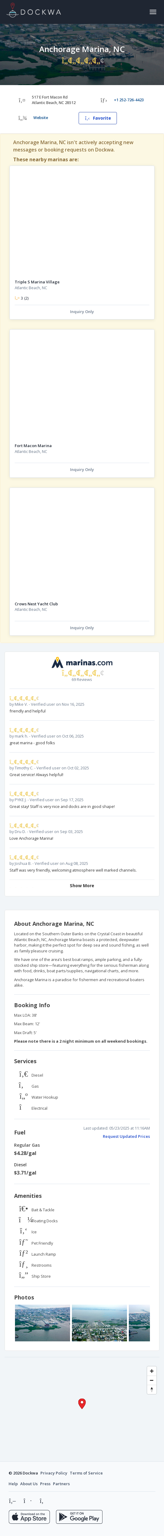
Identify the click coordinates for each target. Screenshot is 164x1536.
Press (45, 1483)
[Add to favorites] (146, 173)
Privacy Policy (53, 1473)
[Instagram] (12, 1501)
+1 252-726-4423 (129, 100)
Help (13, 1483)
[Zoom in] (151, 1371)
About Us (29, 1483)
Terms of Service (86, 1473)
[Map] (82, 1409)
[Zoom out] (151, 1380)
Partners (61, 1483)
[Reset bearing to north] (151, 1389)
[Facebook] (27, 1501)
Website (40, 117)
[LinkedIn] (42, 1501)
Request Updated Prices (126, 1136)
